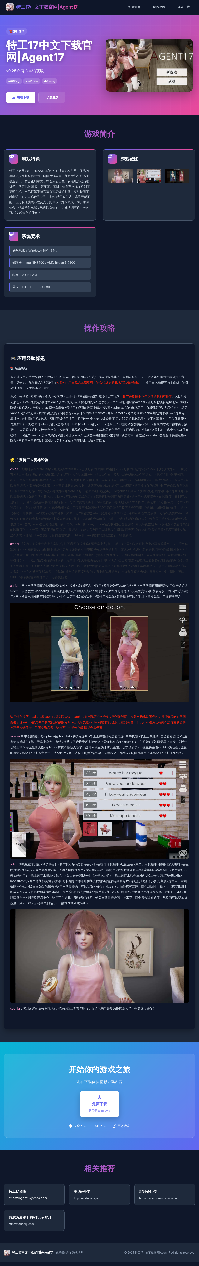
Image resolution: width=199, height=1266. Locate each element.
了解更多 (52, 97)
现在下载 (183, 7)
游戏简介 (134, 7)
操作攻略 (159, 7)
